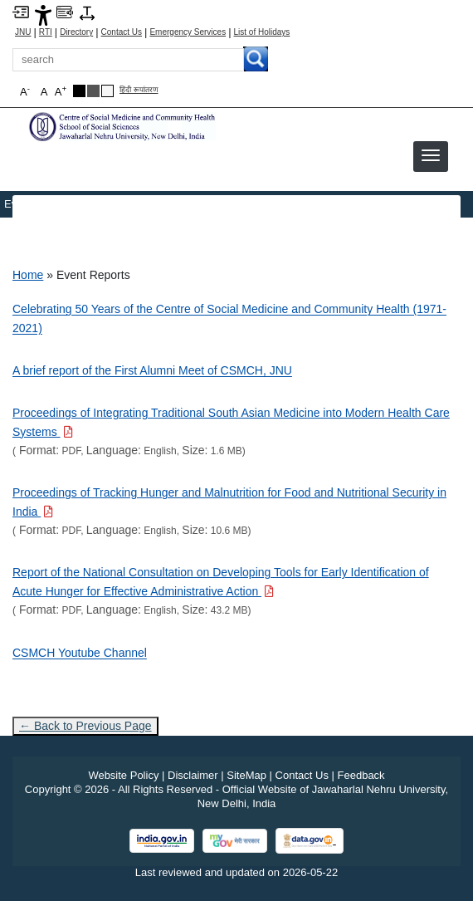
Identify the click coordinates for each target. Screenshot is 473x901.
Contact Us (121, 32)
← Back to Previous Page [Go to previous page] (85, 725)
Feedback (361, 775)
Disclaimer (193, 775)
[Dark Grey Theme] (93, 91)
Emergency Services (187, 32)
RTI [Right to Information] (45, 32)
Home (27, 275)
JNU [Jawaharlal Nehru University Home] (23, 32)
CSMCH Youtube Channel (79, 652)
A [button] (60, 91)
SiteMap (246, 775)
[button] (431, 155)
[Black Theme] (79, 91)
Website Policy (123, 775)
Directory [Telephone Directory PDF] (76, 32)
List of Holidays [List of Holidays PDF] (262, 32)
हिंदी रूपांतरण (138, 90)
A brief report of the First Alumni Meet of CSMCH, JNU (152, 370)
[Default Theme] (107, 91)
